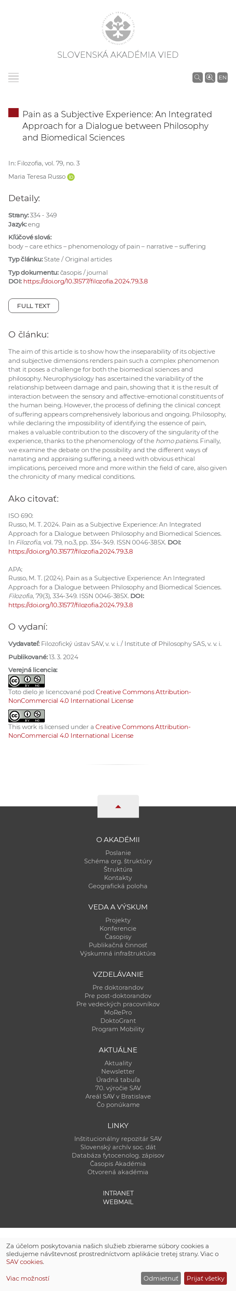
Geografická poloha (118, 886)
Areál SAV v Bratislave (118, 1096)
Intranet (118, 1193)
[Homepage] (118, 28)
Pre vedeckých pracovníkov (118, 1004)
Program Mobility (118, 1029)
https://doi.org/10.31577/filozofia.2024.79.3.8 (85, 281)
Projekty (118, 920)
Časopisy (118, 937)
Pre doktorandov (118, 987)
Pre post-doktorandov (118, 996)
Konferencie (118, 928)
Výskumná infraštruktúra (118, 953)
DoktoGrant (118, 1021)
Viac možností (27, 1278)
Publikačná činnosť (118, 945)
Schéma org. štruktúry (118, 861)
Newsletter (118, 1071)
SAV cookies (24, 1262)
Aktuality (118, 1063)
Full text (33, 306)
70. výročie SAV (118, 1088)
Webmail (118, 1202)
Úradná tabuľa (118, 1080)
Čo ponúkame (118, 1105)
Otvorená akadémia (118, 1172)
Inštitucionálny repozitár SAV (118, 1139)
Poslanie (118, 853)
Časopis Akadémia (118, 1164)
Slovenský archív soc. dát (118, 1147)
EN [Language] (223, 77)
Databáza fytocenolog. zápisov (118, 1155)
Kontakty (118, 878)
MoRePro (118, 1012)
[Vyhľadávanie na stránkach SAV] (197, 77)
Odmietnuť (161, 1278)
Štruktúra (118, 869)
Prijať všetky (205, 1278)
